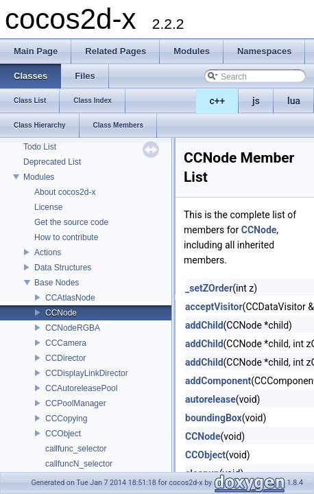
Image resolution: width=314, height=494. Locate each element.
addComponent (218, 380)
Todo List (39, 147)
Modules (38, 177)
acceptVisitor (214, 306)
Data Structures (62, 267)
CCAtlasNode (70, 298)
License (48, 207)
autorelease (210, 399)
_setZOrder (208, 288)
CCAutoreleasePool (81, 388)
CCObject (63, 433)
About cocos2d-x (64, 192)
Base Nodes (56, 282)
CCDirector (65, 358)
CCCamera (65, 343)
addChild (204, 325)
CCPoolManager (75, 403)
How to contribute (66, 237)
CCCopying (66, 418)
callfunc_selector (75, 449)
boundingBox (213, 417)
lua (293, 100)
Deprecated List (52, 162)
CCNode (61, 313)
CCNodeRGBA (72, 328)
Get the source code (71, 222)
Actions (47, 252)
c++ (218, 100)
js (256, 100)
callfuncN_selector (78, 464)
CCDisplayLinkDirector (86, 373)
